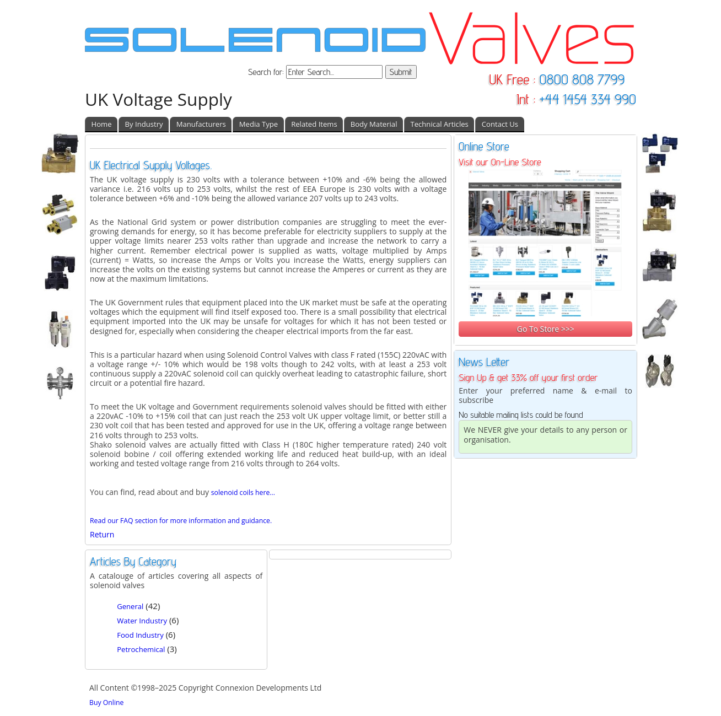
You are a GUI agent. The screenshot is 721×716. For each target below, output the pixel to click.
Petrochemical (141, 649)
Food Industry (140, 635)
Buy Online (106, 702)
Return (102, 534)
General (130, 606)
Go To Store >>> (545, 329)
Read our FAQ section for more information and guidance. (181, 520)
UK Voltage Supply (158, 99)
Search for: (267, 72)
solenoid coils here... (243, 492)
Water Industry (142, 621)
